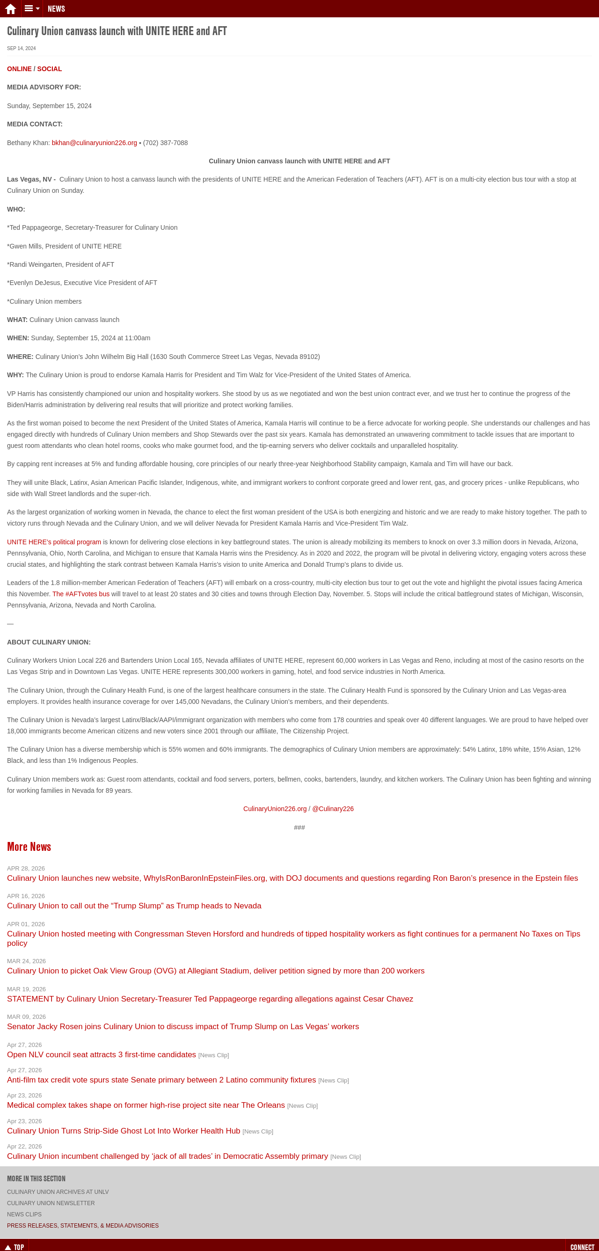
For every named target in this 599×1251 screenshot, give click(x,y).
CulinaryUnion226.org (275, 801)
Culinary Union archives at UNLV (58, 1184)
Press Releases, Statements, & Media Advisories (83, 1218)
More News (29, 839)
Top (14, 1240)
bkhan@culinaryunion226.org (94, 135)
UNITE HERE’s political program (54, 534)
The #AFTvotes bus (81, 586)
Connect (582, 1240)
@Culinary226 (333, 801)
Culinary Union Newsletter (51, 1195)
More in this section (36, 1171)
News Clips (24, 1207)
